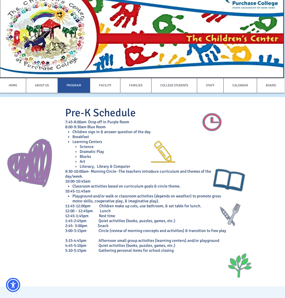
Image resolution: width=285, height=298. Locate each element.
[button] (13, 285)
